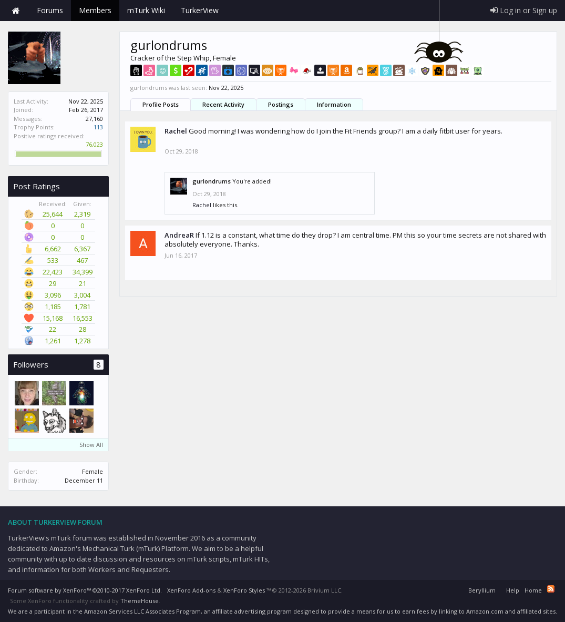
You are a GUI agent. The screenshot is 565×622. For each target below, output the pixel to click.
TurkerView (200, 10)
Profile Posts (160, 104)
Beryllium (482, 590)
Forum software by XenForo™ (85, 590)
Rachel (176, 131)
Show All (91, 444)
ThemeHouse (139, 601)
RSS (550, 589)
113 (98, 127)
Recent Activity (223, 104)
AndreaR (179, 235)
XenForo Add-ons (191, 590)
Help (512, 590)
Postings (280, 104)
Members (95, 10)
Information (334, 104)
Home (16, 10)
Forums (50, 10)
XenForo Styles (244, 590)
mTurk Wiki (146, 10)
